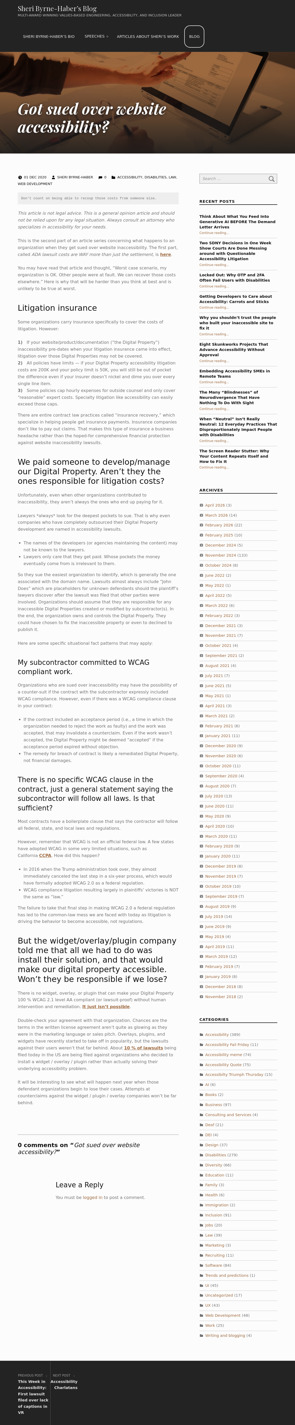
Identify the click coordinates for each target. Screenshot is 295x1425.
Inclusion (213, 1215)
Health (211, 1195)
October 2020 (218, 766)
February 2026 (219, 525)
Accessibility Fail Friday (227, 1045)
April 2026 (215, 505)
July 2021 (214, 676)
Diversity (213, 1165)
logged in (93, 1197)
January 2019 (218, 977)
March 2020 (216, 836)
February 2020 (219, 846)
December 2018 (220, 987)
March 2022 (216, 605)
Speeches (95, 36)
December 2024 (220, 545)
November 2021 (220, 635)
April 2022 (215, 595)
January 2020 (218, 856)
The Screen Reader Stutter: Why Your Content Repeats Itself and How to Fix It (234, 456)
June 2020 (215, 806)
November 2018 (220, 997)
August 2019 (217, 906)
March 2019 (216, 956)
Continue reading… (214, 233)
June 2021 (215, 686)
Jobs (209, 1225)
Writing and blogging (225, 1335)
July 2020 (214, 796)
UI (207, 1285)
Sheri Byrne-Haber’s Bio (49, 36)
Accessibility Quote (223, 1065)
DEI (208, 1135)
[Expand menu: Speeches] (107, 36)
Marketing (214, 1245)
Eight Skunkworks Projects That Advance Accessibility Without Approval (233, 349)
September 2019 (221, 896)
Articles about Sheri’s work (148, 36)
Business (213, 1105)
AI (207, 1085)
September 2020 (221, 776)
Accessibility (129, 177)
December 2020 (220, 746)
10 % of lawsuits (143, 1047)
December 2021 (220, 625)
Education (214, 1175)
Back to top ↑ (258, 1410)
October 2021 (218, 645)
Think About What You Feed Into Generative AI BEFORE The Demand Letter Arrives (237, 221)
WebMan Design (223, 1410)
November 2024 (220, 555)
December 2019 (220, 866)
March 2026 (216, 515)
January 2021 (218, 736)
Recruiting (215, 1255)
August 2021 (217, 666)
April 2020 (215, 826)
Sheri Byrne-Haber (75, 177)
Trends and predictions (227, 1275)
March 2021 (216, 716)
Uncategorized (219, 1295)
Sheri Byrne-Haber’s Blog (57, 8)
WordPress (158, 1410)
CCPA (45, 855)
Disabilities (156, 177)
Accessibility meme (223, 1055)
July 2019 (214, 916)
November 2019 (220, 876)
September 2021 (221, 655)
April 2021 (215, 706)
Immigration (217, 1205)
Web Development (35, 184)
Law (172, 177)
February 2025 (219, 535)
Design (212, 1145)
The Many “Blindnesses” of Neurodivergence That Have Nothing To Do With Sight (229, 397)
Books (211, 1095)
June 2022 (215, 575)
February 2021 (219, 726)
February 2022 (219, 616)
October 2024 (218, 565)
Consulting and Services (228, 1115)
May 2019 (214, 937)
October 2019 (218, 886)
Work (210, 1325)
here (165, 254)
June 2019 (215, 927)
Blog (194, 36)
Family (211, 1185)
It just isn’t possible (106, 1006)
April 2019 (215, 946)
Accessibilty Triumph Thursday (234, 1074)
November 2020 (220, 756)
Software (213, 1265)
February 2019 (219, 966)
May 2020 (214, 816)
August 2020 (217, 786)
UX (208, 1305)
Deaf (209, 1125)
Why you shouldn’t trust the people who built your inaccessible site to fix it (237, 322)
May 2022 (214, 585)
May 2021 (214, 696)
